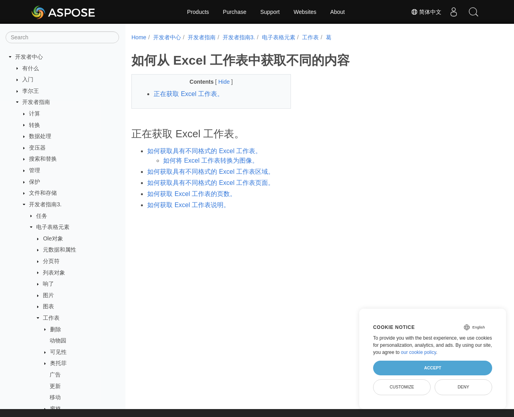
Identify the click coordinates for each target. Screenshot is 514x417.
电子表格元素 (52, 227)
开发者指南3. (45, 204)
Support (270, 12)
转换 (34, 125)
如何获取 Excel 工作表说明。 (188, 205)
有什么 (30, 68)
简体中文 (426, 11)
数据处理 (40, 136)
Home (138, 37)
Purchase (234, 12)
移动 (55, 397)
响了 (48, 284)
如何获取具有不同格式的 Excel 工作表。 (204, 151)
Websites (305, 12)
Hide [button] (219, 82)
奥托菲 (58, 363)
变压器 (37, 147)
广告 (55, 374)
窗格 (55, 408)
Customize (402, 386)
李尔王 (30, 91)
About (337, 12)
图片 (48, 295)
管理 (34, 170)
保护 (34, 182)
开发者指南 (36, 102)
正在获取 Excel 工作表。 (188, 93)
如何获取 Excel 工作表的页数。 (191, 193)
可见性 (58, 352)
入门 (27, 79)
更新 (55, 386)
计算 (34, 113)
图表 (48, 306)
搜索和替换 (43, 159)
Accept (432, 367)
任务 (41, 216)
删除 (55, 329)
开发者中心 (29, 57)
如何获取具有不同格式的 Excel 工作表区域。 (210, 171)
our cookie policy (418, 352)
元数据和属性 (59, 249)
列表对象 (54, 272)
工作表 (51, 318)
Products (198, 12)
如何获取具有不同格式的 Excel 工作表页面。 (210, 182)
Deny (463, 386)
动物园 (58, 340)
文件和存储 (43, 193)
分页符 (51, 261)
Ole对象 (53, 238)
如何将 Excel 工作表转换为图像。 (210, 160)
